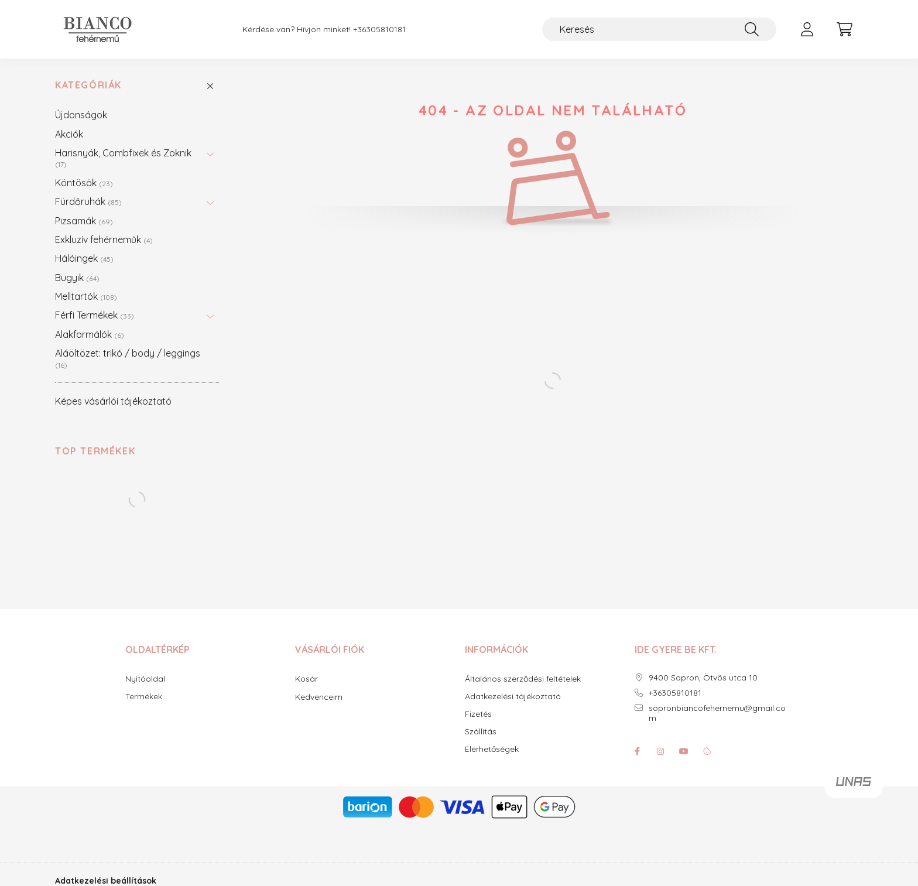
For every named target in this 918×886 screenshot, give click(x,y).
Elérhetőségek (492, 749)
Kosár (306, 678)
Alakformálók (89, 334)
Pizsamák (84, 221)
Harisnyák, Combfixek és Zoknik (123, 158)
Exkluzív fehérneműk (104, 239)
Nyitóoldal (145, 679)
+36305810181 (379, 30)
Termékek (143, 697)
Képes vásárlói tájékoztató (113, 401)
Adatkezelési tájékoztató (513, 697)
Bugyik (77, 277)
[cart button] (844, 29)
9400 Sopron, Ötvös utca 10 (703, 678)
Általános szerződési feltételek (523, 679)
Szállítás (480, 732)
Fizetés (478, 714)
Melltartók (86, 296)
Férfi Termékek (94, 315)
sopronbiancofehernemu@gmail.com (717, 713)
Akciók (69, 134)
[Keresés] (659, 29)
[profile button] (806, 29)
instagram (660, 751)
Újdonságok (81, 115)
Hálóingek (84, 258)
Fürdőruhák (88, 201)
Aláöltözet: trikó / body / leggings (127, 358)
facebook (637, 751)
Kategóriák (88, 85)
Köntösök (84, 183)
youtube (684, 751)
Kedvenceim (318, 697)
